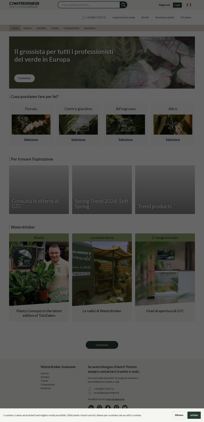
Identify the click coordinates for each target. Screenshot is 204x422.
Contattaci (24, 78)
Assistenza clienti (164, 17)
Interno (27, 27)
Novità (145, 17)
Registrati (164, 5)
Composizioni (71, 27)
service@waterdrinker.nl (106, 392)
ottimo (194, 415)
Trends (55, 27)
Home (15, 27)
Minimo (179, 415)
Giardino (41, 27)
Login (177, 5)
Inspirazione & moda (124, 17)
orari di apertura (115, 399)
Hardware (89, 27)
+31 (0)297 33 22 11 (104, 388)
